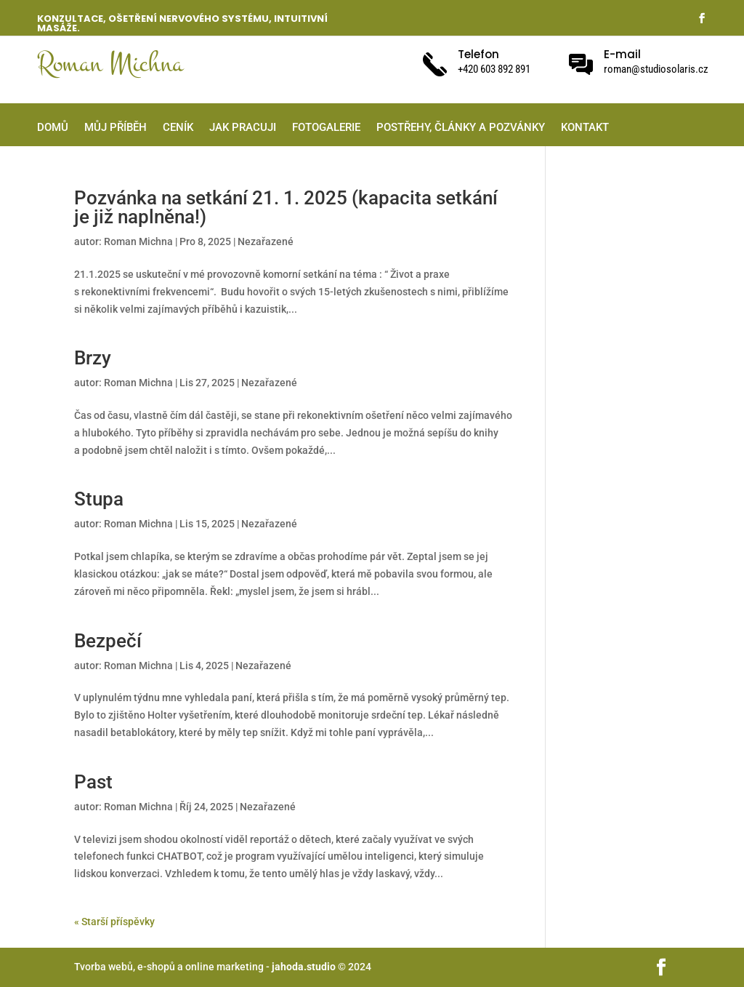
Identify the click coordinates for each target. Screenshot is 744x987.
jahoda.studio (303, 966)
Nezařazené (266, 241)
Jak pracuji (242, 128)
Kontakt (585, 128)
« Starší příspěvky (114, 921)
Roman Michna (138, 241)
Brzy (92, 358)
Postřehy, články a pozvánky (460, 128)
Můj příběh (115, 128)
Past (93, 782)
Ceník (178, 128)
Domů (52, 128)
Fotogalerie (326, 128)
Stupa (99, 499)
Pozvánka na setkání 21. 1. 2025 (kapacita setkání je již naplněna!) (286, 207)
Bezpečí (108, 641)
